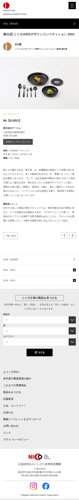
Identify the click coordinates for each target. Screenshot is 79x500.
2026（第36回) (10, 259)
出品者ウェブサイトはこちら (18, 142)
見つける (39, 352)
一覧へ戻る (10, 235)
